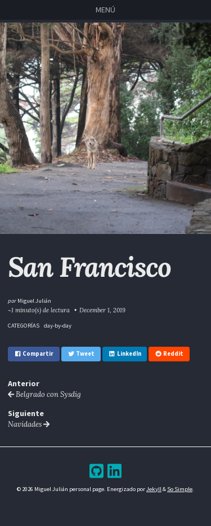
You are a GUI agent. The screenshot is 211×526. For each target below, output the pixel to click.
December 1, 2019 (102, 310)
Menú (105, 10)
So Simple (179, 489)
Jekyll (153, 489)
